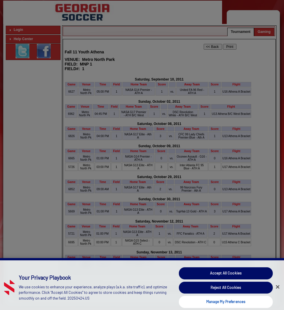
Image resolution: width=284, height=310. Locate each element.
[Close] (277, 293)
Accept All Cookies (226, 280)
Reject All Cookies (226, 294)
